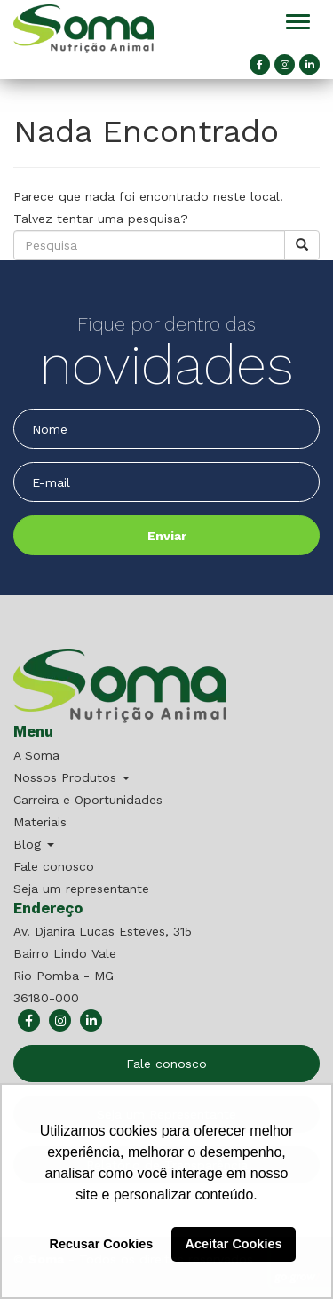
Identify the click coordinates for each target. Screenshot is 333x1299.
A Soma (36, 755)
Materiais (40, 822)
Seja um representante (81, 888)
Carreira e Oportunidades (88, 800)
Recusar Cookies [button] (102, 1244)
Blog (33, 844)
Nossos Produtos (71, 777)
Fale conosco (53, 866)
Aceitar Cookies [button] (234, 1244)
